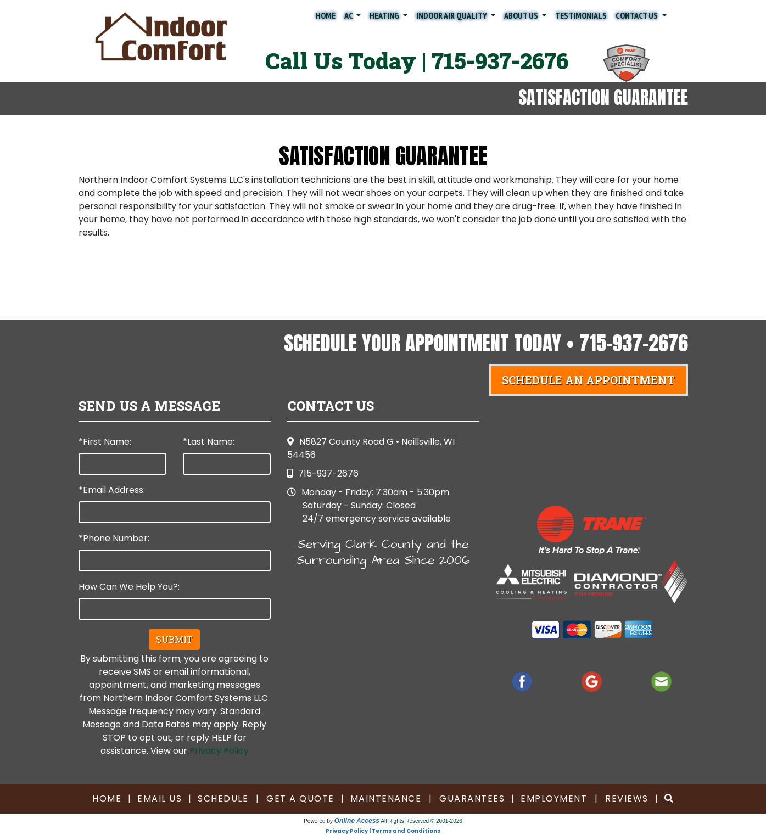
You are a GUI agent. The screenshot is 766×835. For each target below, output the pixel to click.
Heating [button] (385, 15)
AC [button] (349, 15)
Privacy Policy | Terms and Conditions (383, 831)
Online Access (356, 821)
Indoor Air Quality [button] (452, 15)
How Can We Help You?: (129, 586)
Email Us (159, 798)
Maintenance (386, 798)
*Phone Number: (114, 538)
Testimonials (581, 15)
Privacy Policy (219, 750)
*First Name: (105, 441)
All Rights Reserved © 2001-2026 (421, 821)
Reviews (626, 798)
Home (326, 15)
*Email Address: (112, 490)
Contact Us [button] (637, 15)
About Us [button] (522, 15)
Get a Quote (300, 798)
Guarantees (472, 798)
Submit (174, 639)
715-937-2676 (500, 60)
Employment (554, 798)
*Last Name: (208, 441)
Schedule (223, 798)
